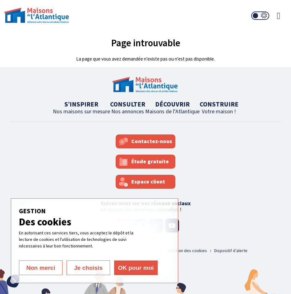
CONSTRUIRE (219, 107)
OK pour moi (136, 268)
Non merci (40, 268)
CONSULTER (127, 107)
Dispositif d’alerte (230, 251)
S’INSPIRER (81, 107)
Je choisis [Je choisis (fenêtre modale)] (88, 268)
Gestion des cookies (188, 251)
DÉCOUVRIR (172, 107)
